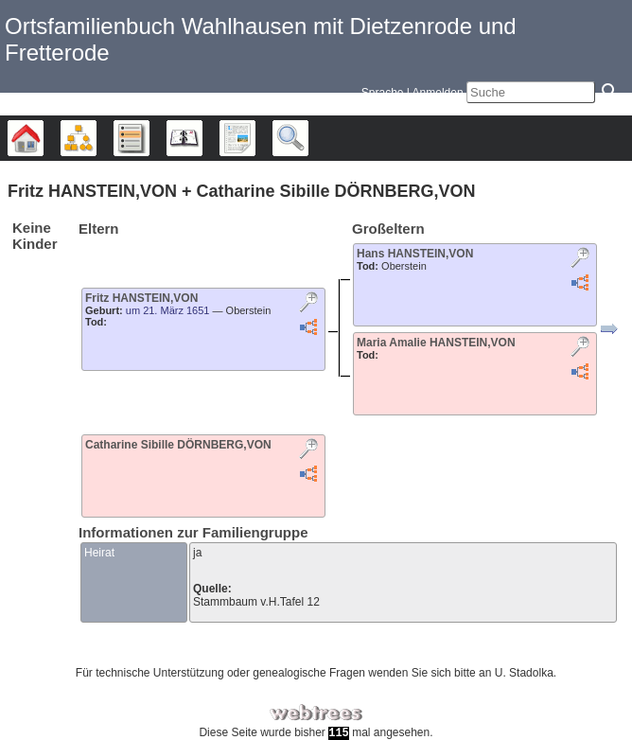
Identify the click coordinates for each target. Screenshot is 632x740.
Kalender (202, 138)
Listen (149, 138)
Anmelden (438, 92)
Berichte (255, 138)
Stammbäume (43, 138)
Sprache (382, 92)
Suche (308, 138)
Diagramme (96, 138)
